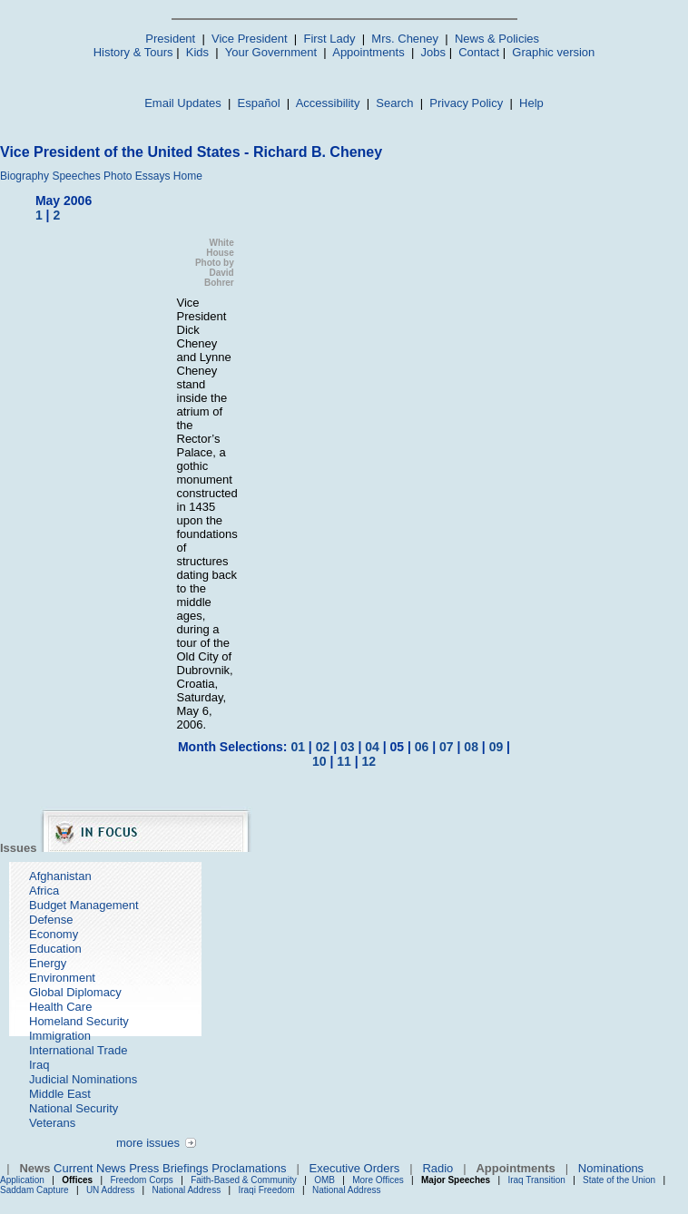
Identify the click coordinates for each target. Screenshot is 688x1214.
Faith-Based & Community (245, 1180)
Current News (89, 1168)
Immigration (60, 1036)
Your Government (271, 52)
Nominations (611, 1168)
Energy (47, 963)
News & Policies (497, 38)
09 (496, 746)
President (170, 38)
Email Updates (182, 103)
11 (344, 761)
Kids (197, 52)
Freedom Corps (141, 1180)
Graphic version (553, 52)
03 (347, 746)
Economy (53, 934)
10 (319, 761)
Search (394, 103)
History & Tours (133, 52)
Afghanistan (60, 876)
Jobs (433, 52)
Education (55, 948)
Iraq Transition (536, 1180)
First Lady (329, 38)
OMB (324, 1180)
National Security (73, 1108)
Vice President (249, 38)
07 (446, 746)
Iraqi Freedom (266, 1190)
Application (22, 1180)
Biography (24, 176)
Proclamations (248, 1168)
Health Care (60, 1006)
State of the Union (619, 1180)
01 (297, 746)
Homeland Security (79, 1021)
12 (368, 761)
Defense (51, 919)
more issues (148, 1143)
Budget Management (84, 905)
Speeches (76, 176)
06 (422, 746)
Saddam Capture (34, 1190)
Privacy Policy (466, 103)
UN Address (110, 1190)
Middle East (60, 1094)
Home (187, 176)
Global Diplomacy (75, 992)
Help (531, 103)
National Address (186, 1190)
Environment (62, 977)
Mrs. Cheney (404, 38)
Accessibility (328, 103)
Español (259, 103)
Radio (437, 1168)
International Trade (78, 1050)
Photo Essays (136, 176)
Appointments (368, 52)
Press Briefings (168, 1168)
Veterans (52, 1123)
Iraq (39, 1065)
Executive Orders (355, 1168)
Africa (44, 890)
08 (471, 746)
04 (372, 746)
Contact (478, 52)
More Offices (378, 1180)
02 (323, 746)
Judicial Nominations (83, 1079)
